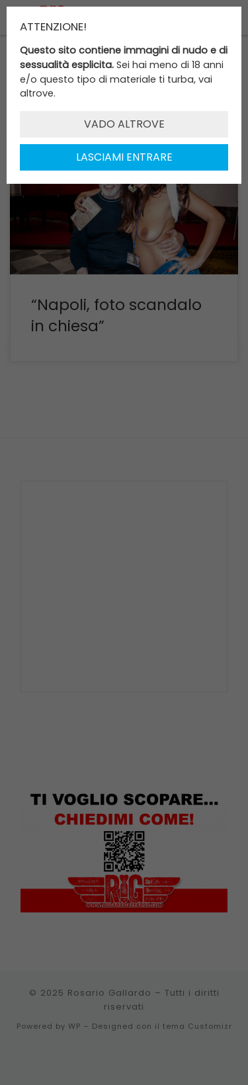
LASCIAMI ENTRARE (124, 157)
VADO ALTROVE (124, 124)
